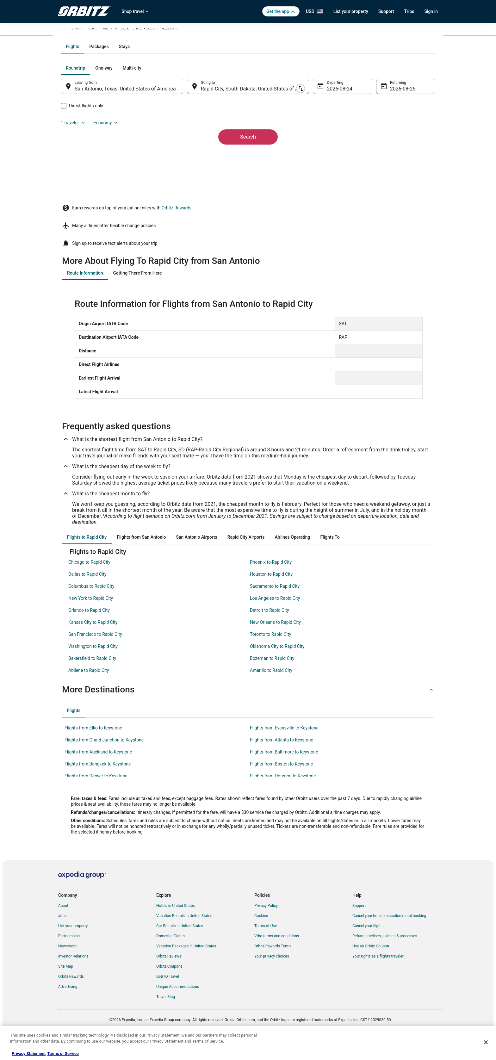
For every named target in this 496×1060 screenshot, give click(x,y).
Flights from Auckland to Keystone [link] (98, 770)
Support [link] (359, 924)
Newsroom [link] (67, 965)
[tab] (222, 114)
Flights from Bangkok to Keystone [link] (98, 782)
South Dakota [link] (158, 30)
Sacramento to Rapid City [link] (275, 604)
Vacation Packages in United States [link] (186, 965)
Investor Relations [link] (73, 975)
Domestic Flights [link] (170, 954)
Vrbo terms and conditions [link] (276, 954)
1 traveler (369, 136)
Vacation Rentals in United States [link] (184, 934)
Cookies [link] (261, 934)
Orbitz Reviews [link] (168, 975)
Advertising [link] (67, 1005)
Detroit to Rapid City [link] (269, 628)
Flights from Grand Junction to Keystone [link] (104, 758)
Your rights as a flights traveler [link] (378, 975)
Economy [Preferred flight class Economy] (402, 136)
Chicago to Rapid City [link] (89, 580)
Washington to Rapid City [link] (93, 664)
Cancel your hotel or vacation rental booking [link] (389, 934)
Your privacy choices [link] (271, 975)
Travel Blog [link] (165, 1015)
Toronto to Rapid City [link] (270, 652)
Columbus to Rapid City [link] (91, 604)
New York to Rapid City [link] (90, 616)
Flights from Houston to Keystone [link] (283, 794)
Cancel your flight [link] (367, 944)
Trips (409, 11)
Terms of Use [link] (265, 944)
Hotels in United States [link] (175, 924)
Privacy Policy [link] (266, 924)
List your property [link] (73, 944)
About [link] (63, 924)
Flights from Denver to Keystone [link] (96, 794)
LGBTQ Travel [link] (167, 995)
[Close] (486, 1042)
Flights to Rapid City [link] (192, 30)
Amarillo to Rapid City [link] (271, 688)
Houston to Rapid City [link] (271, 592)
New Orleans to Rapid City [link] (275, 640)
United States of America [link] (121, 30)
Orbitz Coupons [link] (169, 985)
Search (248, 194)
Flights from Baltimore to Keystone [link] (284, 770)
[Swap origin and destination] (190, 154)
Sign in (431, 11)
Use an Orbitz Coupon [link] (370, 965)
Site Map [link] (65, 985)
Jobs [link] (62, 934)
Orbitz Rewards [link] (71, 995)
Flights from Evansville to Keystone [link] (284, 746)
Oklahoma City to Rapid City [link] (277, 664)
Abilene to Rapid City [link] (88, 688)
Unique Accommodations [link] (177, 1005)
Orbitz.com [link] (67, 30)
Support (386, 11)
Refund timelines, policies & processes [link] (384, 954)
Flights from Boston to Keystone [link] (281, 782)
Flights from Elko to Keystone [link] (93, 746)
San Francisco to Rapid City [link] (95, 652)
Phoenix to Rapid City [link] (271, 580)
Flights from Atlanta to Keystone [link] (281, 758)
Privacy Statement (29, 1053)
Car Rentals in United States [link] (179, 944)
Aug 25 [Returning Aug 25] (389, 157)
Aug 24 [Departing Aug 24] (330, 157)
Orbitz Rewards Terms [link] (273, 965)
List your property (350, 11)
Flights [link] (88, 30)
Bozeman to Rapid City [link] (272, 676)
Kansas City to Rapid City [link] (92, 640)
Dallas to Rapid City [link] (87, 592)
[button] (248, 708)
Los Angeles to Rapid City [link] (275, 616)
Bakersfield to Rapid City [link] (92, 676)
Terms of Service (62, 1053)
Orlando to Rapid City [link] (89, 628)
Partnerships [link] (69, 954)
